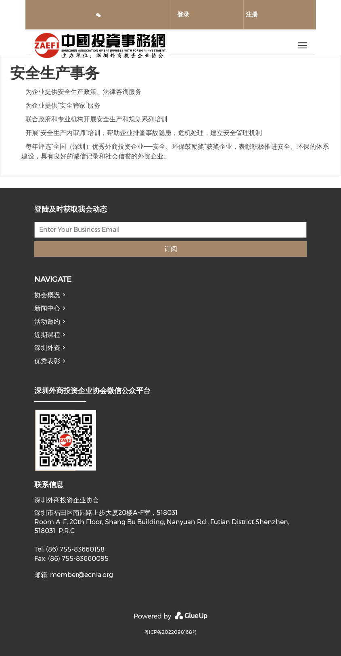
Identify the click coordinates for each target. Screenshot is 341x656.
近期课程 (47, 335)
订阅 (170, 249)
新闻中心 (47, 308)
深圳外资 (47, 348)
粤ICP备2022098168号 (170, 632)
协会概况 (47, 295)
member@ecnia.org (81, 575)
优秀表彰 (47, 361)
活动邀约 (47, 321)
